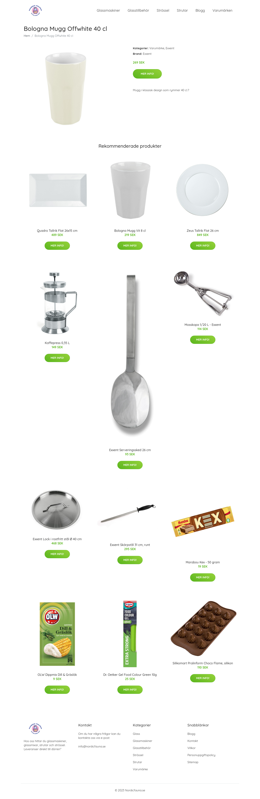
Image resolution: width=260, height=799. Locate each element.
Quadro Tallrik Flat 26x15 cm (57, 232)
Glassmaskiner (108, 11)
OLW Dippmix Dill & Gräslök (57, 677)
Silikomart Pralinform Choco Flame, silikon (203, 665)
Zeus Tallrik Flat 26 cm (203, 232)
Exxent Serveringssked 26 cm (130, 452)
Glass (136, 736)
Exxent (170, 50)
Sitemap (192, 764)
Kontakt (192, 743)
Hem (27, 37)
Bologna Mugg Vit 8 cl (130, 232)
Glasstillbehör (138, 11)
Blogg (200, 11)
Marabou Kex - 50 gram (203, 564)
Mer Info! (147, 75)
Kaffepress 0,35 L (57, 345)
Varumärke (156, 50)
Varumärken (222, 11)
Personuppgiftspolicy (201, 757)
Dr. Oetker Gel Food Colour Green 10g (130, 677)
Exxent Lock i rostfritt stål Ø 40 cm (57, 541)
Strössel (163, 11)
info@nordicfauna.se (91, 748)
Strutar (182, 11)
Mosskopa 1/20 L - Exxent (203, 327)
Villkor (191, 750)
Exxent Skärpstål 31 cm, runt (130, 547)
